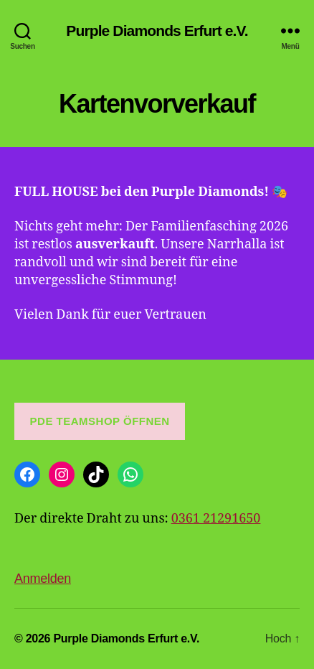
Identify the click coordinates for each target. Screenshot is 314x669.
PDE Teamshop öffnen (100, 421)
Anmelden (42, 578)
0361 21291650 (216, 518)
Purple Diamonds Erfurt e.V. (156, 30)
